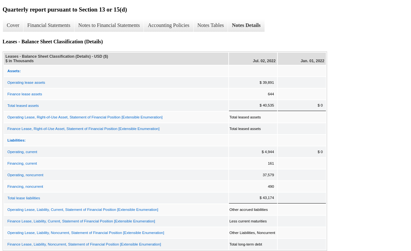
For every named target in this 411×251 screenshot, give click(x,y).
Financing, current (22, 163)
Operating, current (22, 152)
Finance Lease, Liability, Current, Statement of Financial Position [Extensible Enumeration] (81, 221)
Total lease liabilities (23, 198)
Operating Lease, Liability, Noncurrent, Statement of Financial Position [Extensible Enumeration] (85, 233)
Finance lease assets (24, 94)
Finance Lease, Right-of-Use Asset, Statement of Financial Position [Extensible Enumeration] (83, 129)
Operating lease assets (26, 82)
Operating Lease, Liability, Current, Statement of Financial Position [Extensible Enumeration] (82, 210)
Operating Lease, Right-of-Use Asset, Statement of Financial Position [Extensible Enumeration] (84, 117)
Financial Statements (48, 25)
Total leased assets (23, 106)
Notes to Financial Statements (109, 25)
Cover (13, 25)
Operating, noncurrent (25, 175)
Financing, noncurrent (25, 186)
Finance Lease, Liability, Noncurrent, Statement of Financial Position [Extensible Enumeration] (84, 244)
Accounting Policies (168, 25)
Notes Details (246, 25)
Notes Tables (210, 25)
